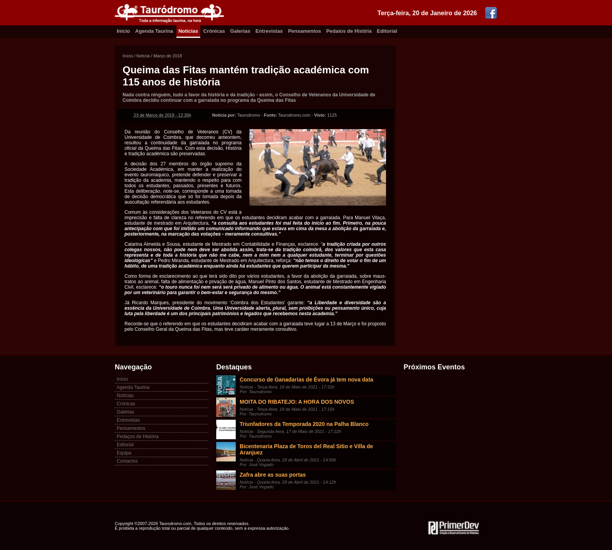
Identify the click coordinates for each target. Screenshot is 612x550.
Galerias (240, 31)
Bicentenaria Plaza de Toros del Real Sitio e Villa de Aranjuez (306, 449)
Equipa (124, 453)
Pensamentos (304, 31)
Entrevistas (269, 31)
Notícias (188, 31)
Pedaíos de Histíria (349, 31)
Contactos (127, 461)
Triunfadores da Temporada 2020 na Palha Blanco (304, 424)
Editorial (387, 31)
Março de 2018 (167, 55)
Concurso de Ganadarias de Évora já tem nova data (306, 379)
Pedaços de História (137, 436)
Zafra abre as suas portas (273, 475)
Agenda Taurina (154, 31)
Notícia (142, 55)
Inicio (123, 31)
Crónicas (214, 31)
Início (128, 55)
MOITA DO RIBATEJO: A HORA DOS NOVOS (297, 402)
